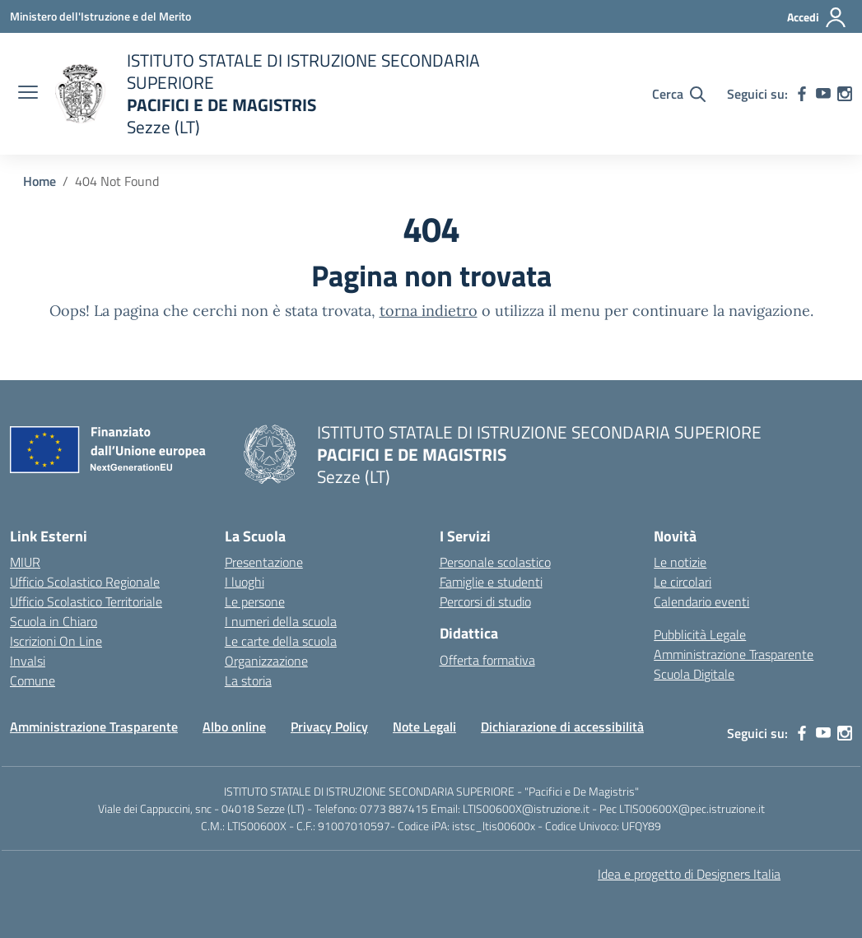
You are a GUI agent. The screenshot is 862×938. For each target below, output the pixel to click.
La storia (248, 680)
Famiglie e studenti (491, 582)
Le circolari (682, 582)
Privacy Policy (329, 726)
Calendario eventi (701, 601)
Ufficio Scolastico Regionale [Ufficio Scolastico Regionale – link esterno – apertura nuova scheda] (85, 582)
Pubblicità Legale (700, 634)
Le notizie (680, 562)
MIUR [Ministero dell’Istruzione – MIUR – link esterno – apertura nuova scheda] (25, 562)
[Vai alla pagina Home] (39, 181)
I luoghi (244, 582)
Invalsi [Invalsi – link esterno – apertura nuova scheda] (27, 661)
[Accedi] (817, 17)
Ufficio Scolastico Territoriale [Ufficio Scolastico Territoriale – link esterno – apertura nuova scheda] (86, 601)
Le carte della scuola (281, 641)
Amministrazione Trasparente (733, 654)
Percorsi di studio (485, 601)
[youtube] (823, 93)
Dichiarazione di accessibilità (562, 726)
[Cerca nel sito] (679, 93)
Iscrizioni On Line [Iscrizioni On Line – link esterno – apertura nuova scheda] (56, 641)
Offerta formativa (487, 660)
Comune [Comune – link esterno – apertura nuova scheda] (32, 680)
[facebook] (801, 93)
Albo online (234, 726)
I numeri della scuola (281, 621)
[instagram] (844, 93)
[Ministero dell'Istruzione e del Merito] (100, 16)
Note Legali (424, 726)
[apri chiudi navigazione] (28, 94)
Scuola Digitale (694, 674)
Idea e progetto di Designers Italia (689, 874)
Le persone (255, 601)
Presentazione (264, 562)
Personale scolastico (495, 562)
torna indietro (429, 310)
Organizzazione (266, 661)
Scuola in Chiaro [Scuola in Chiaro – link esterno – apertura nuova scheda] (53, 621)
